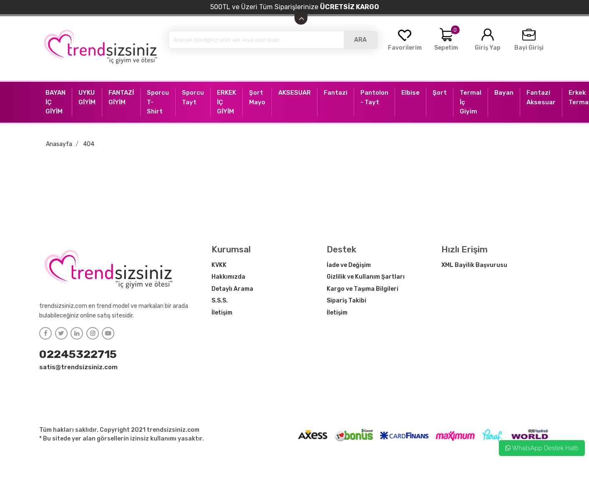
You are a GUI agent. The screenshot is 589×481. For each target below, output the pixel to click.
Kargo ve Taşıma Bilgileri (362, 288)
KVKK (219, 265)
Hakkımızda (228, 276)
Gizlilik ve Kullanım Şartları (366, 276)
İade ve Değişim (349, 265)
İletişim (221, 312)
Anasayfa (59, 144)
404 (88, 144)
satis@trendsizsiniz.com (78, 367)
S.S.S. (219, 300)
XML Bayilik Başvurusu (474, 265)
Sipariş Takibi (346, 300)
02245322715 (78, 354)
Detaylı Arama (232, 288)
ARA (360, 39)
